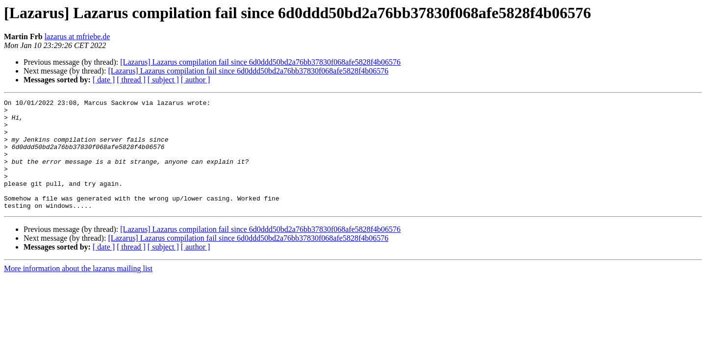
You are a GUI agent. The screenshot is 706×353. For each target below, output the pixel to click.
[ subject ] (163, 80)
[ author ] (195, 80)
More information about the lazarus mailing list (78, 290)
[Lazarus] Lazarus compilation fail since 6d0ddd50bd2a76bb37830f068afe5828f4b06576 (260, 62)
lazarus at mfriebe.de (77, 36)
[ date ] (104, 80)
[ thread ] (131, 80)
